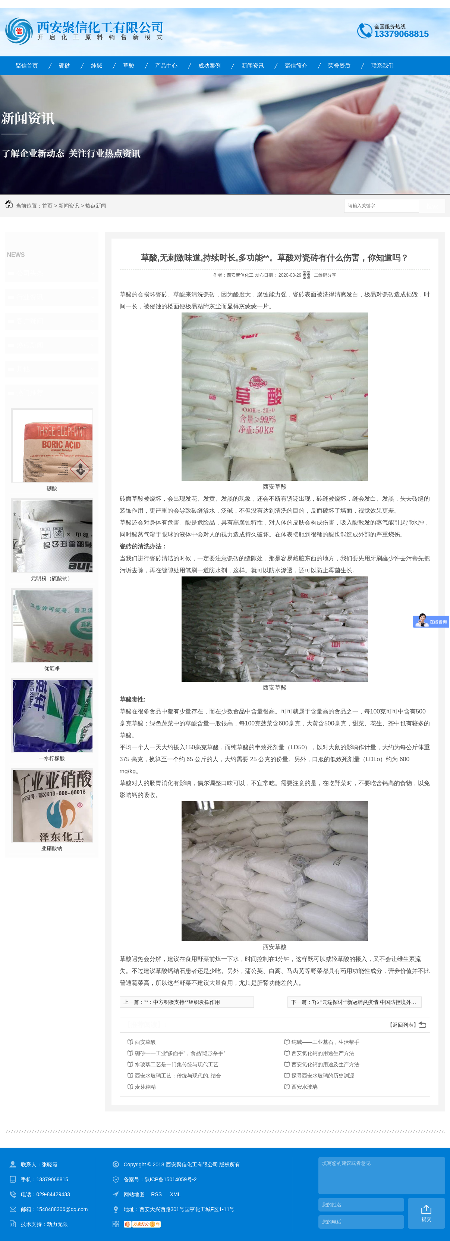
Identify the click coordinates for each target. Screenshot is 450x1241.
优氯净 (52, 668)
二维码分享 (325, 275)
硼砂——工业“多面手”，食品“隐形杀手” (180, 1053)
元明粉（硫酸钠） (52, 578)
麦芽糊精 (145, 1087)
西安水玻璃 (305, 1087)
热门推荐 (29, 392)
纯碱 (96, 65)
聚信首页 (27, 65)
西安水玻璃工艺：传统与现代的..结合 (178, 1076)
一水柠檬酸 (52, 758)
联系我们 (382, 65)
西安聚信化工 (240, 275)
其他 (23, 369)
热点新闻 (95, 206)
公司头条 (29, 273)
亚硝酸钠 (51, 848)
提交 (426, 1219)
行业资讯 (29, 297)
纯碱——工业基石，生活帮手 (325, 1042)
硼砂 (64, 65)
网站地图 (134, 1194)
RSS (157, 1194)
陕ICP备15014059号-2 (171, 1179)
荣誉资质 (339, 65)
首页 (47, 206)
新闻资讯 (253, 65)
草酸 (128, 65)
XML (175, 1194)
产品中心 (166, 65)
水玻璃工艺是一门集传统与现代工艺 (176, 1064)
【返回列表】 (403, 1025)
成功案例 (209, 65)
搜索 (432, 206)
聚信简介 (296, 65)
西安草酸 (145, 1042)
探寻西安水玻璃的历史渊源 (323, 1076)
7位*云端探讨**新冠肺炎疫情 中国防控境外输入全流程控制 (380, 1002)
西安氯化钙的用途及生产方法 (325, 1064)
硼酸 (52, 488)
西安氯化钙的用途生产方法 (323, 1053)
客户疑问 (29, 321)
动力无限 (57, 1224)
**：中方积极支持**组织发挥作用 (182, 1002)
